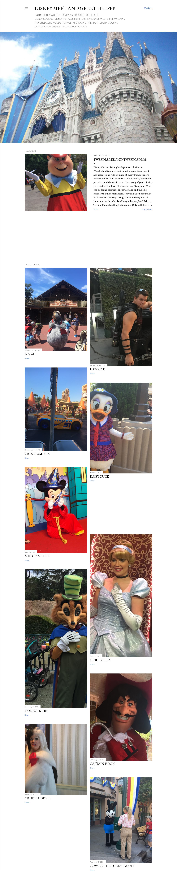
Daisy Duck (99, 476)
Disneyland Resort (72, 15)
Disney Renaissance (93, 19)
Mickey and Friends (84, 23)
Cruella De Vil (38, 798)
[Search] (148, 8)
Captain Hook (102, 763)
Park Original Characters (50, 26)
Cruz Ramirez (37, 454)
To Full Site (92, 15)
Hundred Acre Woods (48, 23)
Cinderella (100, 660)
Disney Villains (116, 19)
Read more (146, 209)
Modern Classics (108, 23)
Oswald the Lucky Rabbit (112, 866)
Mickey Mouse (37, 556)
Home (38, 15)
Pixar (70, 26)
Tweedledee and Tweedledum (119, 159)
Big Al (30, 354)
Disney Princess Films (67, 19)
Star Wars (81, 26)
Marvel (67, 23)
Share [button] (95, 209)
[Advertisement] (88, 237)
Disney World (51, 15)
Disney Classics (44, 19)
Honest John (36, 711)
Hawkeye (97, 369)
